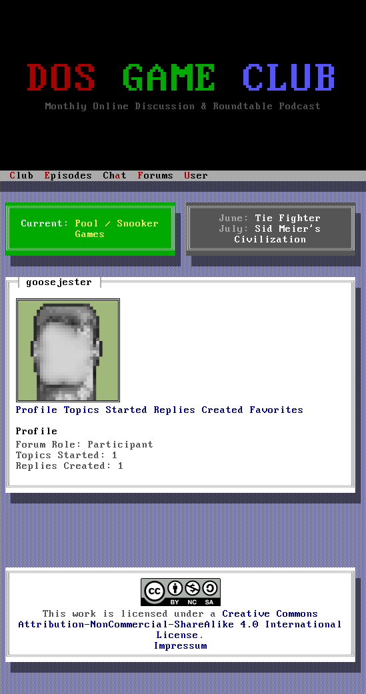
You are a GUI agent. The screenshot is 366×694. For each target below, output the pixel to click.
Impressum (180, 646)
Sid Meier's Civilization (278, 234)
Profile (37, 410)
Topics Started (106, 410)
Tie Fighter (288, 218)
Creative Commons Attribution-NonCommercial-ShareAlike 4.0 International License (181, 625)
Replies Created (199, 410)
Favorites (277, 410)
